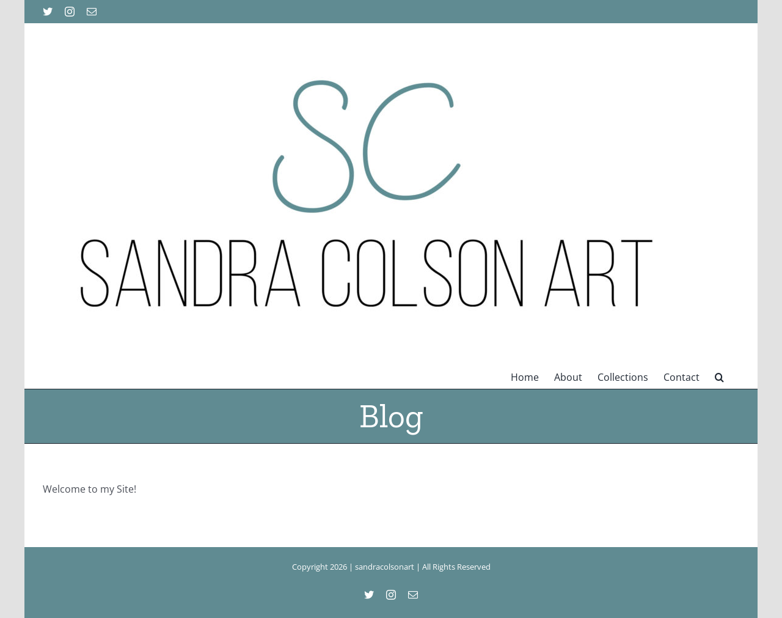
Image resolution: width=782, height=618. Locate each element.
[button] (719, 376)
